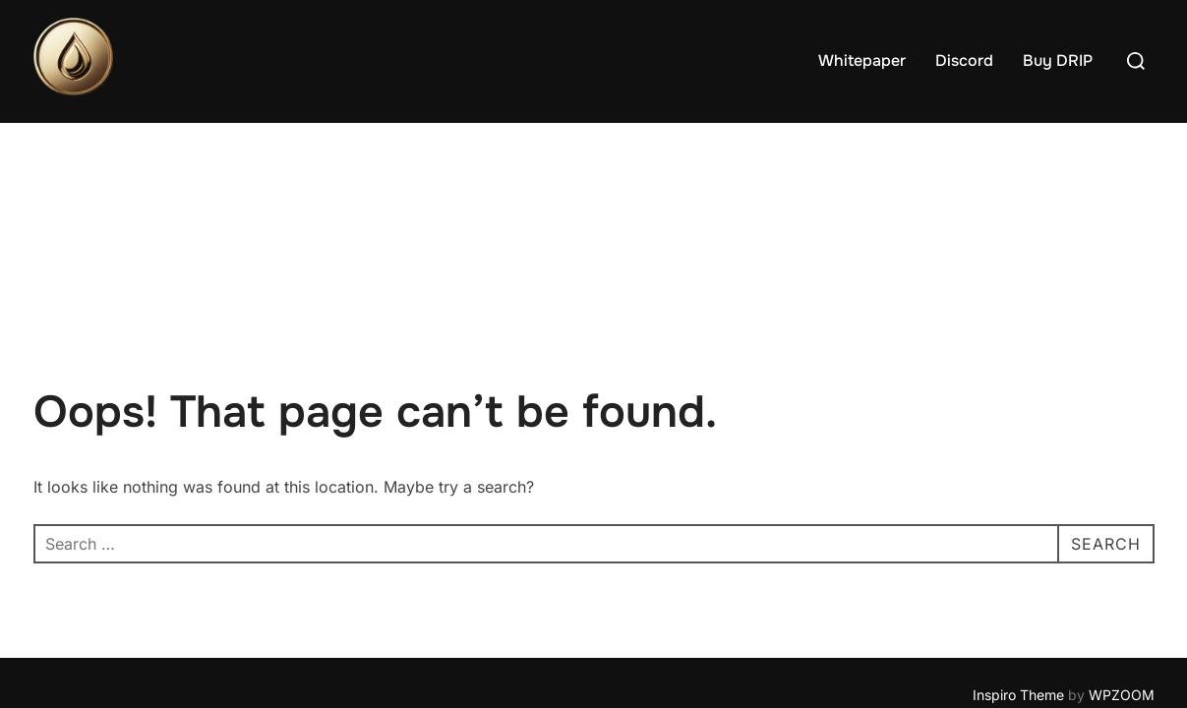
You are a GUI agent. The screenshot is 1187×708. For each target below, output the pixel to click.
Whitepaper (862, 60)
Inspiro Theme (1018, 571)
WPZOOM (1122, 571)
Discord (964, 60)
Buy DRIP (1058, 60)
